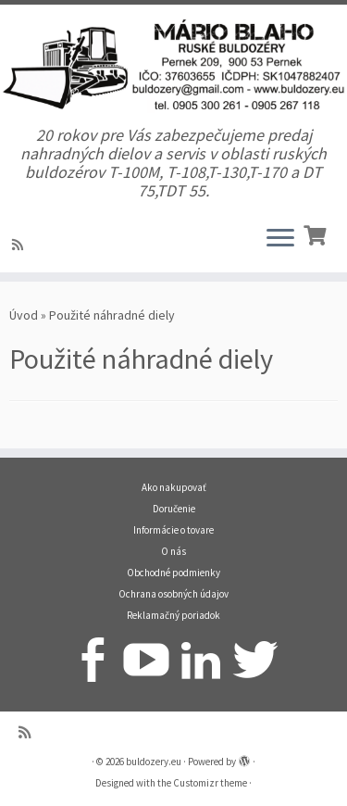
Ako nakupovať (174, 487)
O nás (173, 551)
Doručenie (174, 508)
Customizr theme (210, 782)
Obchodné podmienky (173, 572)
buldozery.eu (153, 761)
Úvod (23, 315)
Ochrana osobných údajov (173, 593)
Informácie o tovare (173, 529)
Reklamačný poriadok (173, 615)
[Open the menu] (280, 239)
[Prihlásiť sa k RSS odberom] (20, 244)
